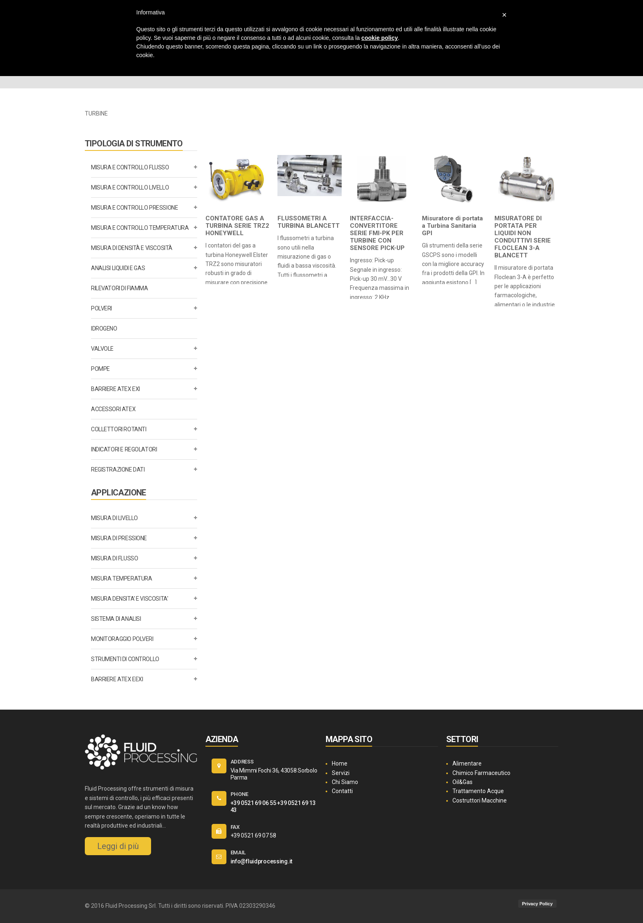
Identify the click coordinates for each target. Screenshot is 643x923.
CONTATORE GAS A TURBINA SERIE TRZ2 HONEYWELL (237, 226)
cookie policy (379, 38)
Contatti (342, 791)
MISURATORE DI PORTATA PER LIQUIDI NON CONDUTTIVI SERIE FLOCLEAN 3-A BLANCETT (522, 237)
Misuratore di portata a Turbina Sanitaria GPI (452, 226)
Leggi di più (118, 846)
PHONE (240, 794)
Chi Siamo (345, 782)
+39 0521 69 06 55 (253, 803)
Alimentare (467, 763)
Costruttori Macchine (479, 800)
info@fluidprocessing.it (262, 861)
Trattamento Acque (478, 791)
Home (339, 763)
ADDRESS (242, 762)
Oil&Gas (462, 782)
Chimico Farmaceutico (481, 773)
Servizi (340, 773)
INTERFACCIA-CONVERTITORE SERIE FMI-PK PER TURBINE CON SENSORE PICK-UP (377, 233)
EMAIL (238, 852)
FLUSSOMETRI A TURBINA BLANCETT (308, 222)
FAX (235, 827)
